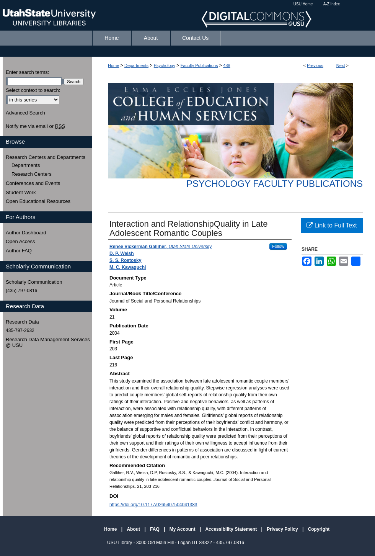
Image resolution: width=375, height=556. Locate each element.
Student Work (21, 192)
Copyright (319, 529)
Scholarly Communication (34, 282)
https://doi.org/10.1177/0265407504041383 (153, 504)
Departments (136, 65)
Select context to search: (33, 90)
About (134, 529)
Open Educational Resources (38, 201)
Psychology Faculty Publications (274, 183)
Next (340, 65)
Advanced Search (25, 113)
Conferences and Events (33, 183)
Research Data (22, 322)
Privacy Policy (283, 529)
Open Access (20, 241)
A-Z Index (331, 4)
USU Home (303, 4)
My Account (183, 529)
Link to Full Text (332, 225)
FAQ (155, 529)
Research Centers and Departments (45, 157)
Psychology (164, 65)
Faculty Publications (199, 65)
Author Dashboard (26, 232)
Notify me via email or (35, 126)
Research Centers (31, 174)
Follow (278, 246)
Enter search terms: (27, 72)
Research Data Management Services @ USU (48, 342)
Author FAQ (19, 250)
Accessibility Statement (231, 529)
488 (226, 65)
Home (113, 65)
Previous (315, 65)
